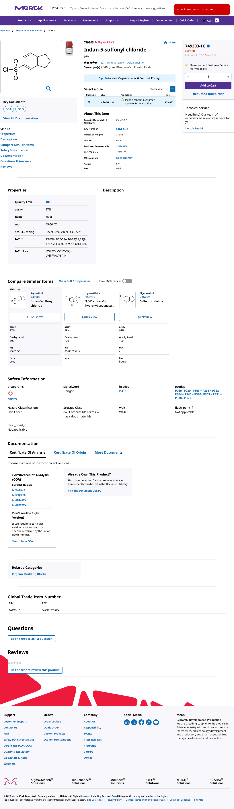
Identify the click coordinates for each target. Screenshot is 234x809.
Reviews (6, 167)
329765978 (122, 146)
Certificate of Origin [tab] (70, 452)
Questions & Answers (15, 161)
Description (8, 139)
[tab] (8, 30)
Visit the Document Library (84, 490)
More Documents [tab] (108, 452)
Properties (7, 134)
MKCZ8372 (18, 490)
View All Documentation (20, 118)
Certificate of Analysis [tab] (27, 452)
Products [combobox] (57, 8)
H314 (122, 391)
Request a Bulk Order (208, 94)
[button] (140, 20)
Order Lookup (164, 20)
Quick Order (187, 20)
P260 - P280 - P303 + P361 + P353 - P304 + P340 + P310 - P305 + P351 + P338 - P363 (198, 394)
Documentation (12, 156)
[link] (22, 721)
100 (48, 202)
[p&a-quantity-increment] (228, 77)
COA (8, 109)
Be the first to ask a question (32, 639)
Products (5, 30)
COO (20, 109)
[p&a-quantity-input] (208, 76)
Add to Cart (208, 85)
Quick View (34, 317)
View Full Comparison (74, 281)
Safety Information (14, 150)
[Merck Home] (29, 8)
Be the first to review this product (37, 671)
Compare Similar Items (17, 145)
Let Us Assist (194, 128)
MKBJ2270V (19, 505)
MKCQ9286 (19, 495)
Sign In (103, 78)
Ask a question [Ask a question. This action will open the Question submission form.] (136, 62)
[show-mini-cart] (210, 20)
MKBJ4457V (19, 500)
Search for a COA (22, 541)
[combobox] (118, 8)
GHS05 (12, 399)
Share (170, 42)
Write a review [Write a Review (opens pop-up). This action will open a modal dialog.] (115, 62)
